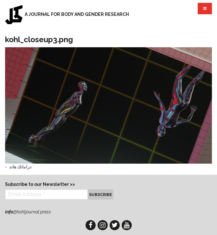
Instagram (102, 225)
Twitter (114, 225)
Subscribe (100, 194)
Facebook (90, 225)
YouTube (126, 225)
